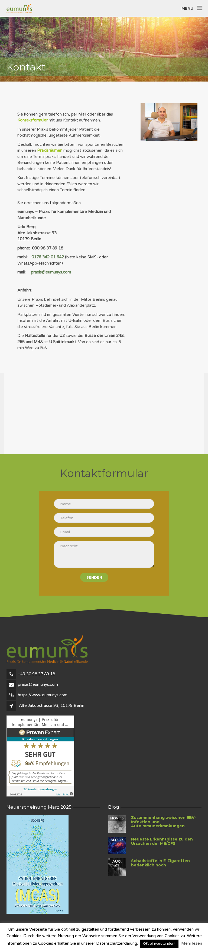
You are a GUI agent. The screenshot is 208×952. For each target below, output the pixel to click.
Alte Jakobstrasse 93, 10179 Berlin (51, 705)
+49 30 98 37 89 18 (36, 673)
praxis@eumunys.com (51, 272)
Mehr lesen (191, 943)
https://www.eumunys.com (42, 695)
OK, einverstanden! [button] (159, 943)
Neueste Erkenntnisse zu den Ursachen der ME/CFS (162, 841)
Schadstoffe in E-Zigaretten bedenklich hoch (160, 862)
